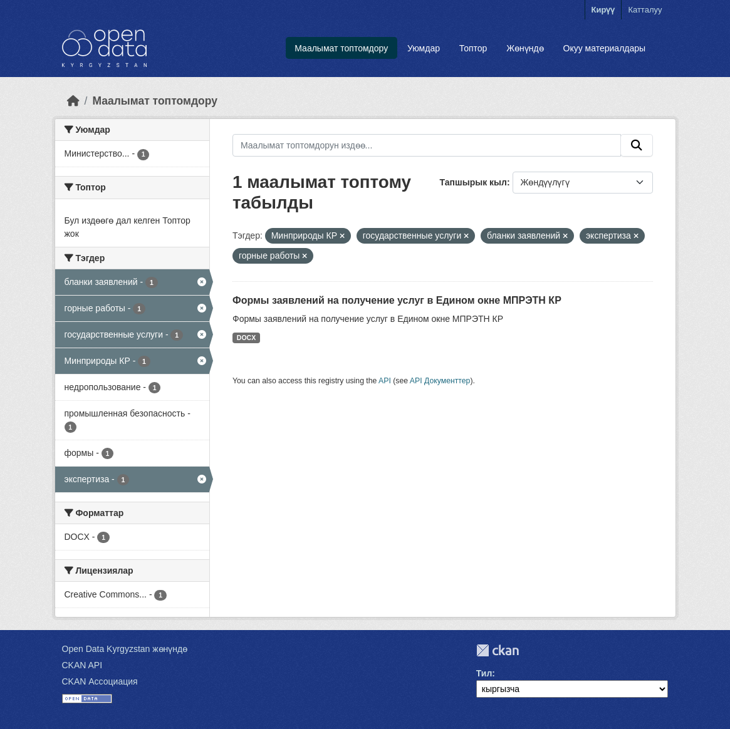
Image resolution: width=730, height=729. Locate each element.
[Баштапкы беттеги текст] (73, 101)
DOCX (246, 337)
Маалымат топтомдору (341, 48)
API (384, 380)
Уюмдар (423, 48)
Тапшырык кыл (473, 182)
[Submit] (636, 145)
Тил (484, 673)
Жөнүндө (525, 48)
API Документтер (440, 380)
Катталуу (645, 9)
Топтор (473, 48)
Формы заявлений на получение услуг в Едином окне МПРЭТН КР (396, 300)
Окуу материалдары (604, 48)
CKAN (497, 650)
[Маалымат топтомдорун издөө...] (426, 145)
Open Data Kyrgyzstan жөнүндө (125, 649)
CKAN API (82, 665)
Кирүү (603, 9)
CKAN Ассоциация (100, 681)
